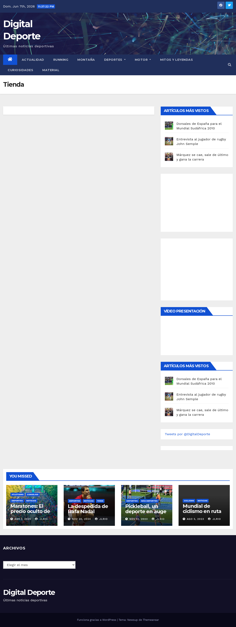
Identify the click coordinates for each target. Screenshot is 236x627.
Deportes (115, 60)
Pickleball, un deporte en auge (145, 508)
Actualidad (33, 60)
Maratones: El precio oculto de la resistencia (30, 511)
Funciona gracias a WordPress (97, 619)
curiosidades (20, 70)
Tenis (100, 501)
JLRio (41, 519)
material (50, 70)
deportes (17, 500)
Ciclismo (189, 500)
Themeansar (151, 619)
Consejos (32, 494)
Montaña (86, 60)
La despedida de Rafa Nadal (88, 508)
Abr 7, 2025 (23, 519)
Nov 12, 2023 (138, 519)
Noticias (31, 500)
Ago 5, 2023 (195, 519)
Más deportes (149, 501)
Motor (143, 60)
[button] (229, 65)
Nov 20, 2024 (81, 519)
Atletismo (17, 494)
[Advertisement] (196, 202)
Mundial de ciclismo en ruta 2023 (202, 511)
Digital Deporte (29, 592)
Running (60, 60)
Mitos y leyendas (176, 60)
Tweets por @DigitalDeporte (187, 434)
